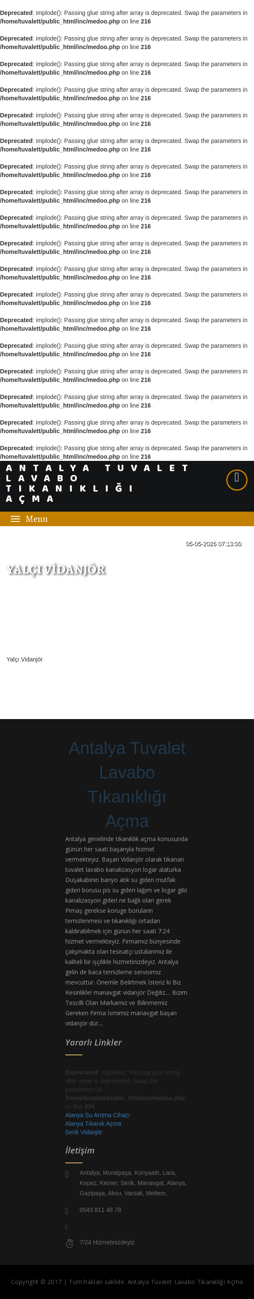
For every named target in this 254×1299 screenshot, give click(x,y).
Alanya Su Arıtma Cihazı (97, 1115)
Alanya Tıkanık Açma (93, 1123)
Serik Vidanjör (83, 1132)
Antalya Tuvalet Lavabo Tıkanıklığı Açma (127, 784)
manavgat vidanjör (119, 992)
